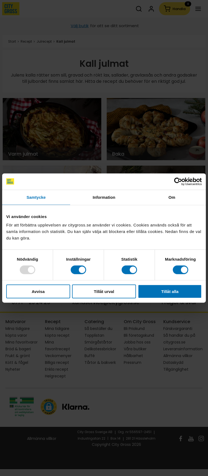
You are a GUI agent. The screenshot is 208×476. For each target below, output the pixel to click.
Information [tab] (104, 197)
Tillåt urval (104, 291)
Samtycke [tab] (36, 197)
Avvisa (38, 291)
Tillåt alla (169, 291)
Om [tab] (171, 197)
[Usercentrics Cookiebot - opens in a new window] (178, 181)
